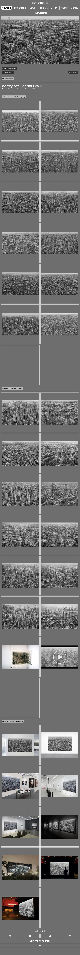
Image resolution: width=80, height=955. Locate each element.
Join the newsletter (40, 947)
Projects (43, 8)
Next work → (73, 72)
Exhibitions (20, 8)
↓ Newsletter (40, 13)
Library (74, 8)
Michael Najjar (40, 3)
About (64, 8)
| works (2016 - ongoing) (13, 97)
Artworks (6, 8)
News (32, 8)
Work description (8, 79)
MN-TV (54, 8)
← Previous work (7, 72)
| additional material (12, 726)
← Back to (9, 68)
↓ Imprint (40, 937)
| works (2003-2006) (12, 391)
